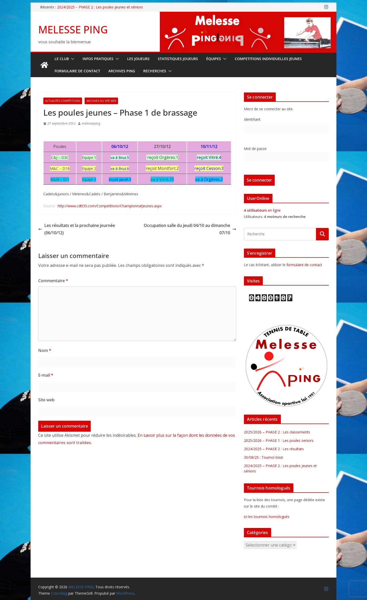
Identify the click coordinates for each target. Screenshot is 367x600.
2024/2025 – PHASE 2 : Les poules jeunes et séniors (100, 7)
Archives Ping (121, 71)
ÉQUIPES (213, 58)
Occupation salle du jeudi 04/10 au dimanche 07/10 (190, 229)
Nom (44, 350)
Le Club (62, 58)
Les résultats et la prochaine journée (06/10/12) (76, 229)
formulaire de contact (304, 264)
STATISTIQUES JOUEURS (178, 58)
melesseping (91, 123)
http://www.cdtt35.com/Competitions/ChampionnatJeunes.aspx (110, 205)
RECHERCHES (154, 71)
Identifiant (252, 119)
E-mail (45, 375)
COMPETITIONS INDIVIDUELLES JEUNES (268, 58)
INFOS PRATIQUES (98, 58)
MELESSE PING (73, 29)
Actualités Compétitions (62, 101)
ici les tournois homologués (267, 516)
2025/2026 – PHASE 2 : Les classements (277, 432)
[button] (71, 58)
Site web (46, 400)
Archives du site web (101, 101)
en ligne (262, 210)
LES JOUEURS (138, 58)
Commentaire (53, 280)
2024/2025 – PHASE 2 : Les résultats (274, 448)
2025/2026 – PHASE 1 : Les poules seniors (278, 440)
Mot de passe (255, 148)
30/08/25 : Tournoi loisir (263, 457)
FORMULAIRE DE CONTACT (77, 71)
